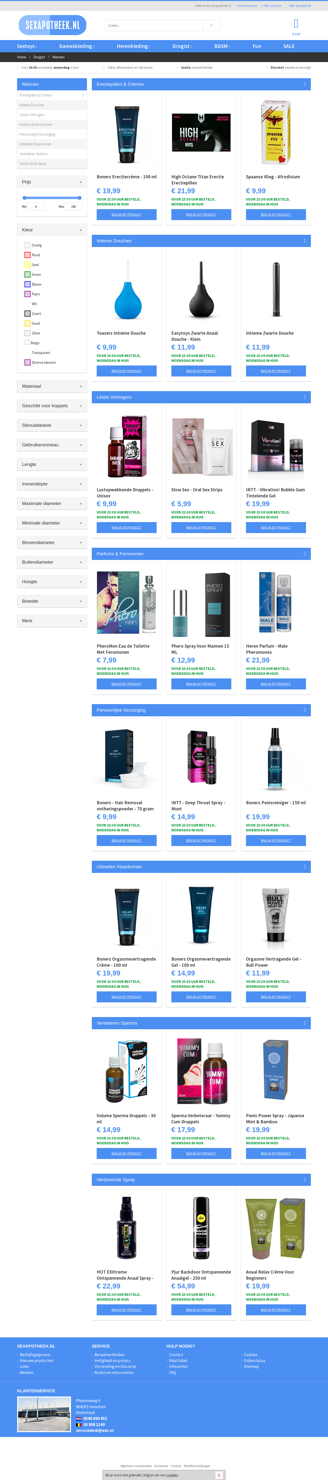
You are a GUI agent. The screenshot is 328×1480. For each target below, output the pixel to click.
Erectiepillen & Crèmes (36, 95)
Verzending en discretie (115, 1366)
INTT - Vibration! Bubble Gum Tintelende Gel (275, 493)
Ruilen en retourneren (114, 1372)
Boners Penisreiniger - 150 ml (276, 802)
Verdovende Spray (33, 163)
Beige (35, 343)
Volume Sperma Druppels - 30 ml (126, 1119)
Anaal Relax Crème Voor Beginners (270, 1275)
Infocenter (178, 1366)
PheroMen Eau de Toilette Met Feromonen (123, 649)
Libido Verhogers (32, 114)
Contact (176, 1354)
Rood (36, 255)
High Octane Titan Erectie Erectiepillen (197, 180)
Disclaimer (161, 1466)
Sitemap (251, 1366)
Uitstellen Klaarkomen (36, 144)
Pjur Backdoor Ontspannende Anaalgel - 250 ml (201, 1275)
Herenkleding (133, 46)
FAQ (172, 1372)
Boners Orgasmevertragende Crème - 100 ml (126, 962)
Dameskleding (76, 46)
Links (24, 1366)
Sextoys (27, 46)
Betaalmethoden (109, 1354)
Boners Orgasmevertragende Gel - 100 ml (201, 962)
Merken (26, 1372)
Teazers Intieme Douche (121, 333)
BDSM (222, 46)
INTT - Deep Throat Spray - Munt (198, 806)
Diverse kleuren (44, 362)
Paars (36, 294)
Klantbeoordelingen (197, 1466)
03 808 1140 (90, 1424)
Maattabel (178, 1360)
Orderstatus (254, 1360)
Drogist (182, 46)
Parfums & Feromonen (36, 124)
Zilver (36, 333)
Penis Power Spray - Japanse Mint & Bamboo (275, 1119)
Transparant (41, 352)
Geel (35, 264)
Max (61, 206)
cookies (172, 1475)
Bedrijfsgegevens (35, 1354)
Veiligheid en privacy (112, 1360)
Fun (257, 46)
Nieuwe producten (36, 1360)
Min (24, 206)
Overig (37, 245)
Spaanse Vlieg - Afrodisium (273, 177)
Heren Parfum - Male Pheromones (267, 649)
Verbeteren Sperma (33, 153)
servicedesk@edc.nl (95, 1430)
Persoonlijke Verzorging (37, 134)
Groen (36, 274)
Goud (36, 323)
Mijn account (271, 6)
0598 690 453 (91, 1418)
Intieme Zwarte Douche (270, 333)
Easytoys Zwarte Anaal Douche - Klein (194, 336)
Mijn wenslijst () (298, 6)
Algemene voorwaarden (136, 1466)
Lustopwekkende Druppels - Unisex (125, 493)
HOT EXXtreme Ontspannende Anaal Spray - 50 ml (125, 1275)
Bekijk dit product (126, 214)
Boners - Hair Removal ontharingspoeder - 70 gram (125, 806)
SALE (289, 46)
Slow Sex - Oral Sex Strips (197, 490)
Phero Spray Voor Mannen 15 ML (200, 649)
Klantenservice (246, 6)
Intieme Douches (32, 105)
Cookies (251, 1354)
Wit (34, 303)
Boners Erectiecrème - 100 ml (127, 177)
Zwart (36, 313)
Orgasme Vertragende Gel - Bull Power (273, 962)
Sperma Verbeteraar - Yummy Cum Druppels (200, 1119)
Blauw (36, 284)
